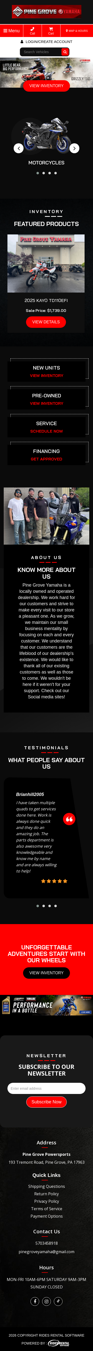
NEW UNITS (46, 368)
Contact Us (46, 1231)
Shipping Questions (46, 1186)
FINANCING (46, 451)
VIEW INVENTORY (46, 86)
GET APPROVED (46, 458)
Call (32, 31)
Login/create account (46, 41)
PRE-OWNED (46, 395)
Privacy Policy (46, 1201)
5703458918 (46, 1243)
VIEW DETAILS (46, 322)
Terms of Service (46, 1208)
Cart (51, 31)
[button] (38, 173)
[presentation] (19, 148)
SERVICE (46, 423)
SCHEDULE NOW (46, 431)
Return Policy (46, 1194)
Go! (65, 50)
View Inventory (46, 973)
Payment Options (47, 1216)
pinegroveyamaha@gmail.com (46, 1251)
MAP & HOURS (77, 30)
